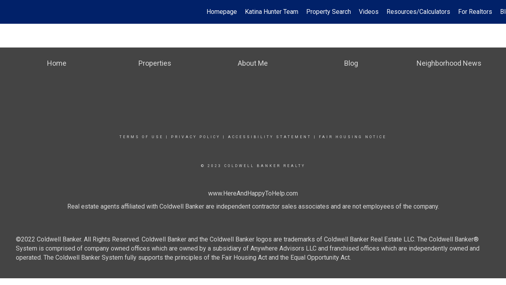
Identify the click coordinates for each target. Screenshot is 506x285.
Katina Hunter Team (271, 11)
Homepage (222, 11)
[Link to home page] (10, 12)
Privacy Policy (195, 137)
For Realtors (475, 11)
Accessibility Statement (269, 137)
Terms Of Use (141, 137)
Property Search (328, 11)
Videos (369, 11)
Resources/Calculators (418, 11)
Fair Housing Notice (353, 137)
